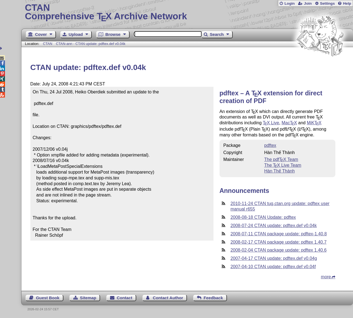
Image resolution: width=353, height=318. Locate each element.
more (326, 276)
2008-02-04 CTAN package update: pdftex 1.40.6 (279, 250)
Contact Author (168, 297)
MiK (314, 122)
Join (308, 3)
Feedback (213, 297)
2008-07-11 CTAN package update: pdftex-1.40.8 (279, 233)
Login (289, 3)
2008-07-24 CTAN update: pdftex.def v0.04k (274, 225)
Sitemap (88, 297)
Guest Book (47, 297)
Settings (327, 3)
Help (347, 3)
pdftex (270, 145)
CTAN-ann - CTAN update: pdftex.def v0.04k (90, 44)
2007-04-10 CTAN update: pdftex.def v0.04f (273, 266)
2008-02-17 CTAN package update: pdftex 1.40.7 (279, 242)
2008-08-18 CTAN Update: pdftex (263, 217)
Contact (124, 297)
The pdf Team (281, 159)
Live (271, 122)
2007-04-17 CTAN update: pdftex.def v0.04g (274, 258)
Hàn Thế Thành (279, 171)
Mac (289, 122)
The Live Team (282, 165)
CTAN (47, 44)
